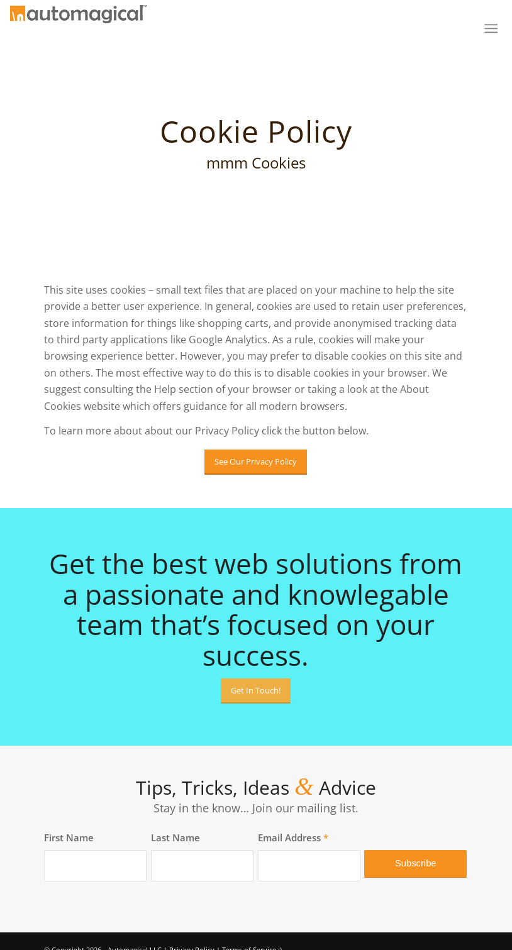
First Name (69, 837)
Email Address (293, 837)
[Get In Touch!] (256, 691)
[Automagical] (78, 33)
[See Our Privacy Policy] (255, 462)
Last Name (175, 837)
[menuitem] (486, 28)
